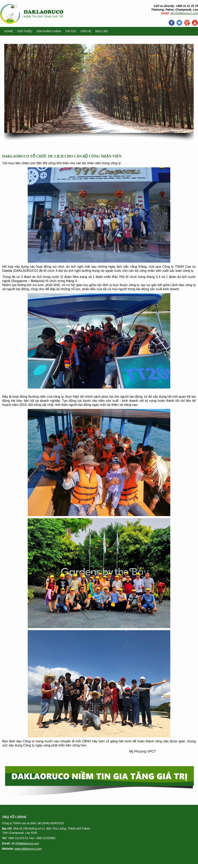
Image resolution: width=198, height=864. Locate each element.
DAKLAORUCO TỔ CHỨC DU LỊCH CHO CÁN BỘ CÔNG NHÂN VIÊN (61, 156)
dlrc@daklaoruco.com (184, 13)
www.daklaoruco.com (28, 848)
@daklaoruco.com (27, 843)
